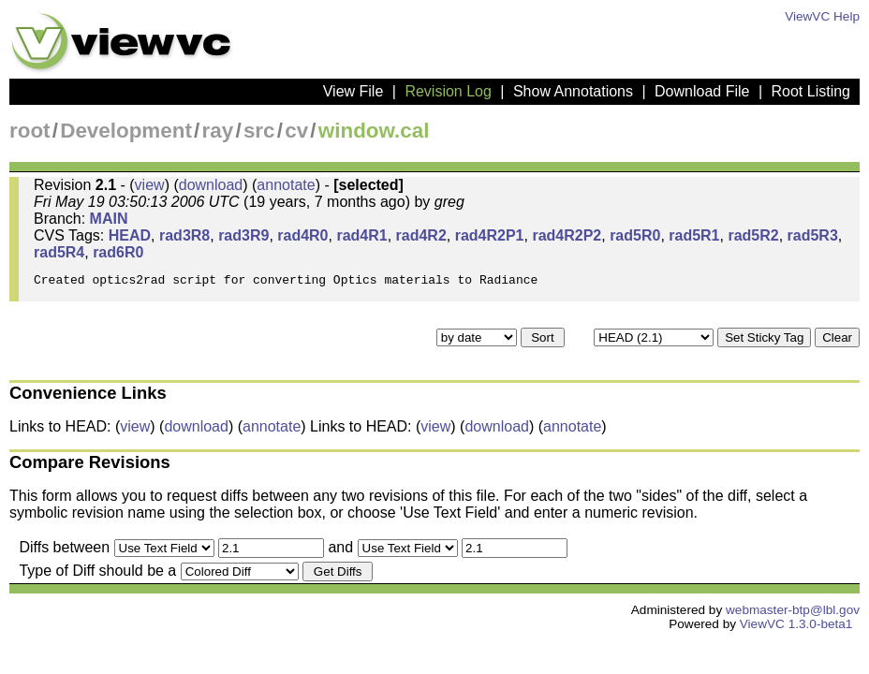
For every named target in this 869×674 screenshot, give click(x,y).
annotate (286, 185)
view (150, 185)
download (211, 185)
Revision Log (448, 91)
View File (353, 91)
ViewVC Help (822, 16)
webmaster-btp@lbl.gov (793, 615)
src (259, 130)
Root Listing (811, 91)
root (30, 130)
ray (218, 130)
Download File (702, 91)
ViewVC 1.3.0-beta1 (796, 630)
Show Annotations (573, 91)
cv (296, 130)
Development (126, 130)
